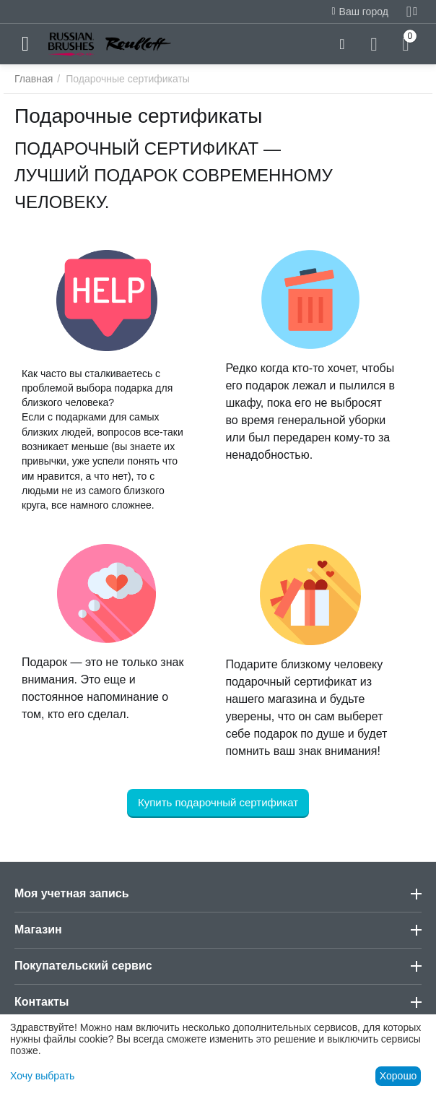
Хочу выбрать (42, 1076)
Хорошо (398, 1076)
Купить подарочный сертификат (218, 802)
